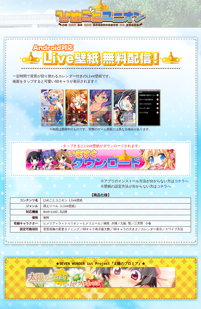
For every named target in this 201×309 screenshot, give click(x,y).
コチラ (180, 181)
